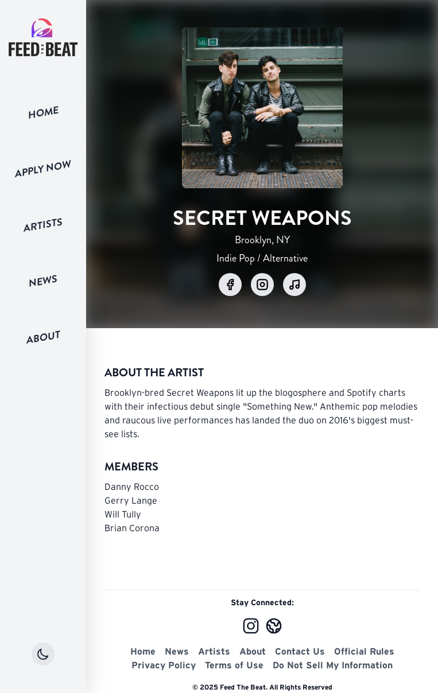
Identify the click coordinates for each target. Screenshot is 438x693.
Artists (43, 225)
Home (43, 112)
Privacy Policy (163, 665)
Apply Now (43, 169)
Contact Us (300, 651)
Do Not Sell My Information (333, 665)
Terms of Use (234, 665)
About (43, 337)
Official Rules (364, 651)
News (43, 281)
